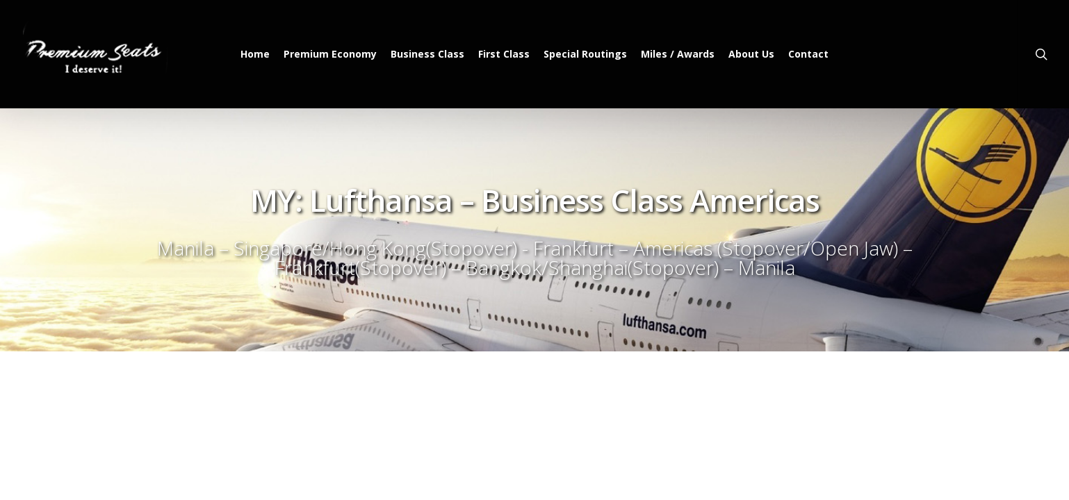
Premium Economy (330, 54)
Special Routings (585, 54)
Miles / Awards (678, 54)
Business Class (427, 54)
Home (255, 54)
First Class (504, 54)
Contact (808, 54)
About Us (751, 54)
